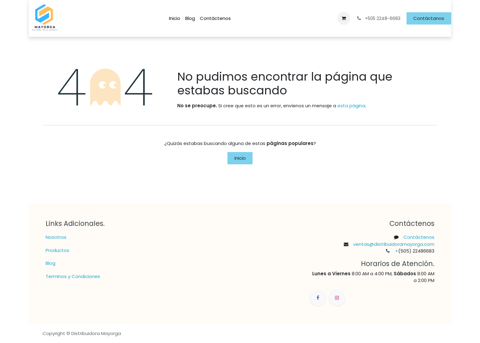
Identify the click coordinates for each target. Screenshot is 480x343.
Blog (50, 263)
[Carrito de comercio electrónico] (343, 18)
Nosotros (56, 237)
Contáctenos (418, 237)
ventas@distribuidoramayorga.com (393, 244)
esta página (351, 105)
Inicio (240, 158)
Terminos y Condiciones (73, 276)
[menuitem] (175, 19)
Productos (57, 250)
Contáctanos (428, 18)
